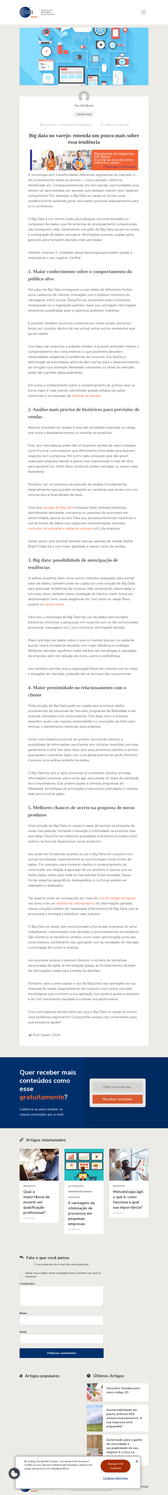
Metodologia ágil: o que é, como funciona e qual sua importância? (128, 1199)
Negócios (29, 1186)
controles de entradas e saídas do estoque (60, 528)
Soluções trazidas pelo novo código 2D (123, 1390)
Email (23, 1332)
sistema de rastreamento (75, 903)
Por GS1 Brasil (84, 105)
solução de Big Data (58, 507)
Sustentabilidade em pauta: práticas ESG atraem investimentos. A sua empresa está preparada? (124, 1418)
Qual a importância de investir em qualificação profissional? (36, 1202)
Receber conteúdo (118, 1099)
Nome (23, 1313)
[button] (14, 1473)
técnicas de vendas (86, 395)
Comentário (27, 1283)
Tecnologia (84, 114)
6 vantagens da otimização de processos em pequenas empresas (81, 1213)
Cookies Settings (115, 1478)
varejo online (54, 604)
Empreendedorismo (80, 1191)
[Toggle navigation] (143, 12)
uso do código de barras (117, 898)
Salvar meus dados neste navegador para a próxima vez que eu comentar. (63, 1274)
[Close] (137, 1461)
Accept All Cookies (115, 1466)
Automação (76, 1186)
